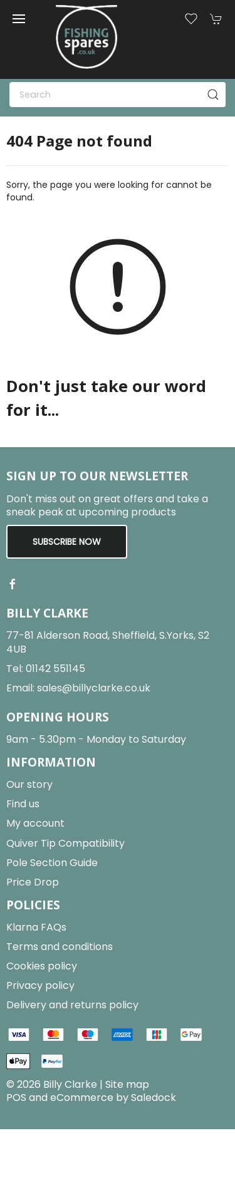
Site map (127, 1084)
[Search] (117, 94)
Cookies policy (41, 966)
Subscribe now (67, 541)
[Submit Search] (213, 94)
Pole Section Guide (52, 862)
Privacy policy (40, 985)
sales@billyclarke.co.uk (93, 688)
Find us (22, 804)
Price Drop (32, 882)
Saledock (153, 1097)
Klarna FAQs (36, 927)
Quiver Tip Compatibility (65, 843)
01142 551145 (55, 668)
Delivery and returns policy (72, 1005)
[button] (19, 18)
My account (35, 823)
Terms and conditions (59, 946)
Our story (29, 784)
